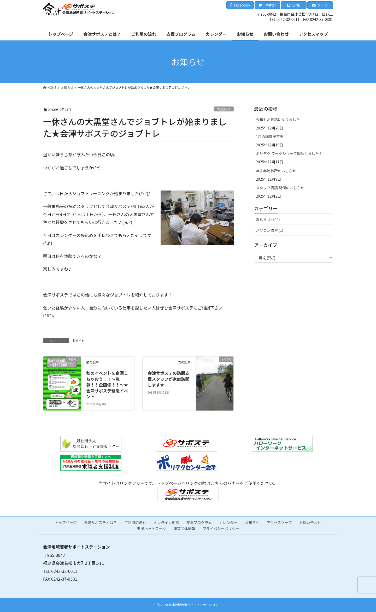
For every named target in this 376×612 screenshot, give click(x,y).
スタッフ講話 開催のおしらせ (280, 187)
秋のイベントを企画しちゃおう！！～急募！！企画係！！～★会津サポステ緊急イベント (107, 385)
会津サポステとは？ (100, 522)
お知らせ (223, 108)
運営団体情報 (184, 528)
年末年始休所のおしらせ (276, 170)
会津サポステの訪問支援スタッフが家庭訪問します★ (168, 379)
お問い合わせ (310, 522)
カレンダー (228, 522)
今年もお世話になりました (278, 119)
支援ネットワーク (151, 528)
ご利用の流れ (135, 522)
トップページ (66, 522)
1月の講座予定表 (270, 136)
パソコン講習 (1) (269, 230)
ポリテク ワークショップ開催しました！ (289, 153)
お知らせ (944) (268, 219)
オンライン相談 (166, 522)
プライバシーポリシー (221, 528)
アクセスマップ (279, 522)
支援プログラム (199, 522)
